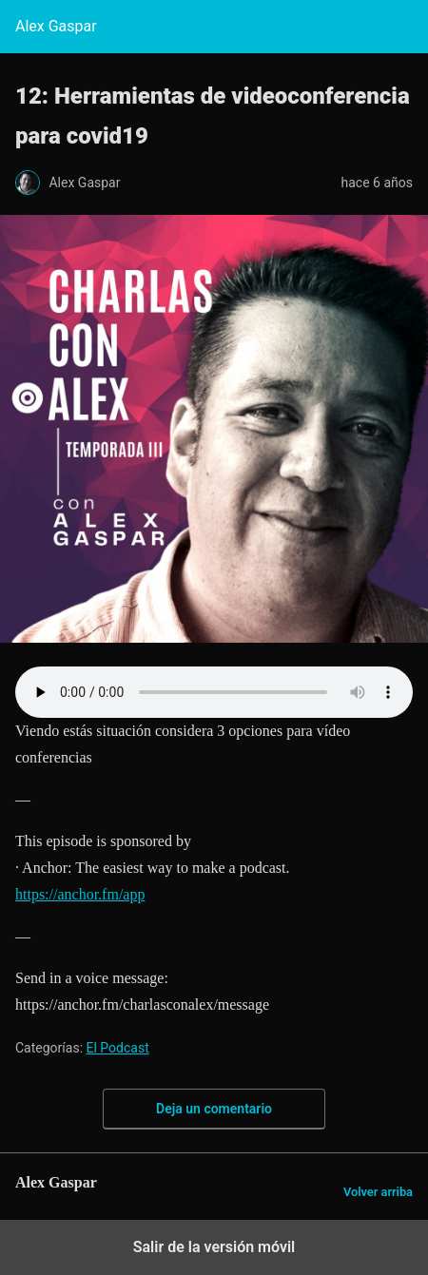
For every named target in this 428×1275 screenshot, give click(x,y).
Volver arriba (378, 1192)
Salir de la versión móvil (214, 1247)
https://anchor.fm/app (80, 894)
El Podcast (118, 1047)
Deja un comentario (214, 1108)
